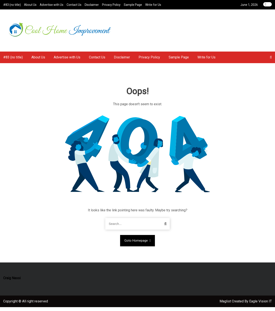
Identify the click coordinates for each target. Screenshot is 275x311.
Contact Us (74, 4)
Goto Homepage (137, 245)
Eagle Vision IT (260, 305)
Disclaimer (92, 4)
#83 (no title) (12, 4)
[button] (271, 61)
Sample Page (133, 4)
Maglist (226, 305)
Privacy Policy (111, 4)
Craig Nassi (12, 282)
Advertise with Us (51, 4)
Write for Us (153, 4)
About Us (30, 4)
